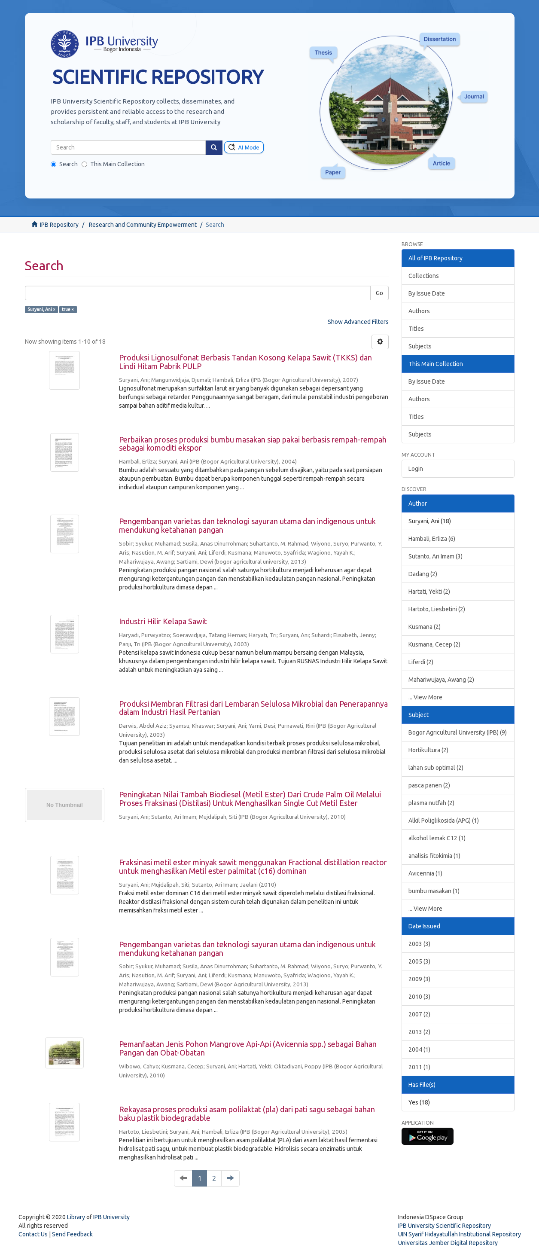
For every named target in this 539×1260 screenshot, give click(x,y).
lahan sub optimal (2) (435, 767)
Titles (416, 328)
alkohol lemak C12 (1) (437, 838)
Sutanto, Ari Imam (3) (435, 556)
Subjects (420, 346)
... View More (425, 697)
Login (415, 468)
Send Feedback (72, 1234)
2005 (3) (419, 961)
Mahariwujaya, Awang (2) (441, 679)
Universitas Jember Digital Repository (448, 1242)
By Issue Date (426, 293)
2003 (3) (419, 943)
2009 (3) (419, 979)
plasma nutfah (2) (431, 802)
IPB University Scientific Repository (444, 1225)
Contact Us (33, 1234)
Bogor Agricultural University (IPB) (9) (457, 732)
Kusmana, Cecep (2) (434, 644)
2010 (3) (419, 996)
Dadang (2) (422, 574)
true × (68, 309)
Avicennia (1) (425, 873)
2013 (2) (419, 1031)
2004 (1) (419, 1049)
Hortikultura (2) (428, 750)
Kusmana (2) (424, 626)
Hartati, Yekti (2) (429, 591)
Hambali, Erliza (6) (431, 538)
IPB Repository (59, 224)
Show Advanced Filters (358, 321)
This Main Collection (113, 164)
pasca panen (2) (429, 785)
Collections (423, 275)
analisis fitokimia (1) (434, 855)
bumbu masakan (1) (434, 891)
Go (379, 293)
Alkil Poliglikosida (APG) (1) (443, 820)
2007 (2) (419, 1014)
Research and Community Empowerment (143, 224)
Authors (419, 311)
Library (76, 1217)
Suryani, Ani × (41, 309)
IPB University (111, 1217)
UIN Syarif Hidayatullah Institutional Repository (459, 1234)
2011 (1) (419, 1067)
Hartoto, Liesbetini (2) (436, 609)
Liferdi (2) (420, 662)
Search (64, 164)
